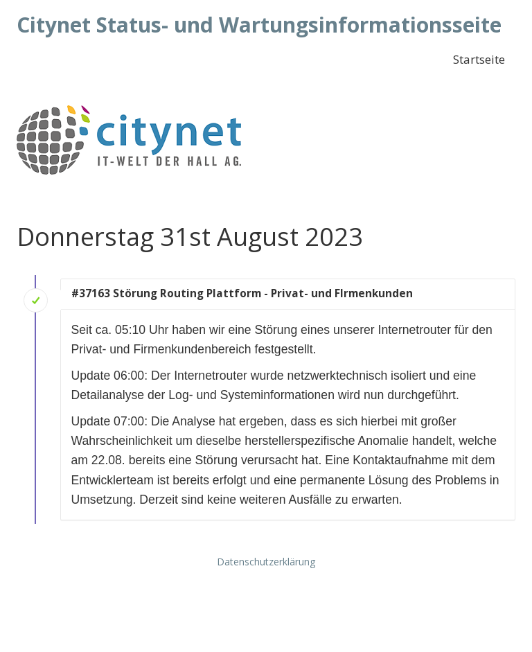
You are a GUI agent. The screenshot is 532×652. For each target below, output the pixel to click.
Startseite (479, 59)
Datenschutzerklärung (266, 561)
